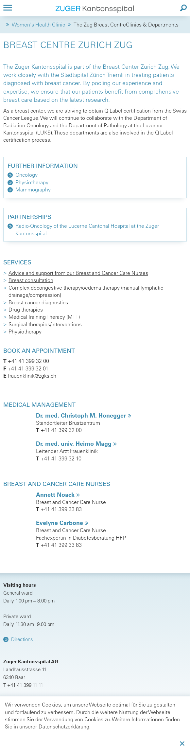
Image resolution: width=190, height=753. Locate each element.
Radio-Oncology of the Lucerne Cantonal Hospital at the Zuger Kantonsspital (87, 229)
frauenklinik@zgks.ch (32, 375)
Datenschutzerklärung (64, 726)
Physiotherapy (31, 182)
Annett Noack (56, 494)
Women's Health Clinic (38, 24)
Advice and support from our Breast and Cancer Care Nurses (78, 273)
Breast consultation (31, 280)
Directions (22, 639)
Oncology (26, 174)
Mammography (33, 189)
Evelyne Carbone (60, 523)
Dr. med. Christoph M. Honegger (82, 415)
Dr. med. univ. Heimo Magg (74, 443)
